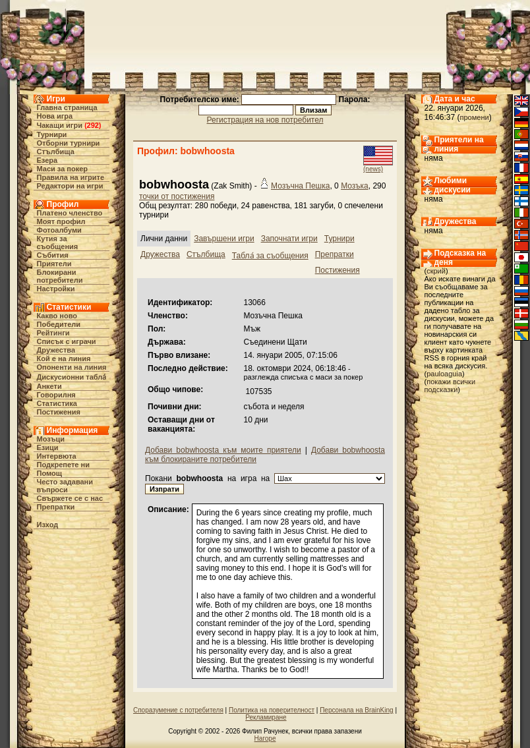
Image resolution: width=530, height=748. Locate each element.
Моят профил (61, 221)
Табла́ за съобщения (270, 255)
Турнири (52, 134)
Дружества (56, 350)
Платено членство (70, 213)
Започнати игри (289, 238)
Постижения (58, 412)
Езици (48, 447)
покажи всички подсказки (450, 385)
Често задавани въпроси (65, 486)
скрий (436, 271)
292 (93, 125)
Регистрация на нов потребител (265, 120)
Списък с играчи (66, 341)
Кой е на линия (64, 358)
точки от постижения (176, 196)
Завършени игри (224, 238)
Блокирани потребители (60, 276)
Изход (48, 525)
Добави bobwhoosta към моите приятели (223, 450)
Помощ (49, 473)
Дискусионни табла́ (72, 377)
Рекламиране (265, 717)
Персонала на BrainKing (356, 710)
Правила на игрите (71, 177)
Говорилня (56, 395)
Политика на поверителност (271, 710)
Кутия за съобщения (57, 242)
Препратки (56, 507)
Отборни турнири (68, 143)
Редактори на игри (70, 186)
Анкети (49, 386)
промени (474, 117)
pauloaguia (444, 374)
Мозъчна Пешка (300, 185)
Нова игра (55, 116)
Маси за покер (62, 169)
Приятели (54, 264)
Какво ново (57, 316)
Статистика (57, 403)
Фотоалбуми (59, 230)
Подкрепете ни (63, 465)
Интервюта (56, 456)
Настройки (56, 289)
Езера (47, 160)
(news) (373, 169)
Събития (53, 255)
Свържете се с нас (70, 498)
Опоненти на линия (72, 367)
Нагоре (265, 738)
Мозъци (51, 439)
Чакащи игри (59, 125)
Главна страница (67, 107)
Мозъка (354, 185)
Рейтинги (53, 333)
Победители (59, 324)
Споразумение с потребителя (178, 710)
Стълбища (55, 152)
